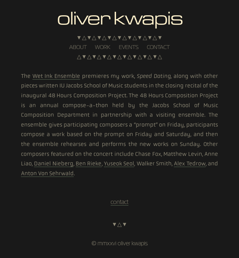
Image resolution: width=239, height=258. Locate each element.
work (102, 47)
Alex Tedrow (189, 163)
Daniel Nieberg (53, 163)
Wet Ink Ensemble (56, 76)
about (78, 47)
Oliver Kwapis (119, 17)
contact (158, 47)
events (129, 47)
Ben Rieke (88, 163)
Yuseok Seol (119, 163)
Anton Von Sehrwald (47, 173)
